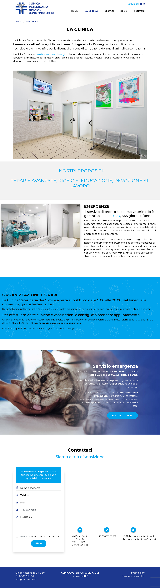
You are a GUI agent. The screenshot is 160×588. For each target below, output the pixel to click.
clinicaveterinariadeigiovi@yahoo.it (139, 539)
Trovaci (139, 11)
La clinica (91, 11)
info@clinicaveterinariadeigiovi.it (138, 536)
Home (74, 11)
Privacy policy (137, 573)
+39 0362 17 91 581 (122, 415)
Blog (123, 11)
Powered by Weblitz (133, 576)
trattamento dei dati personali (45, 536)
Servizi (109, 11)
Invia (38, 543)
